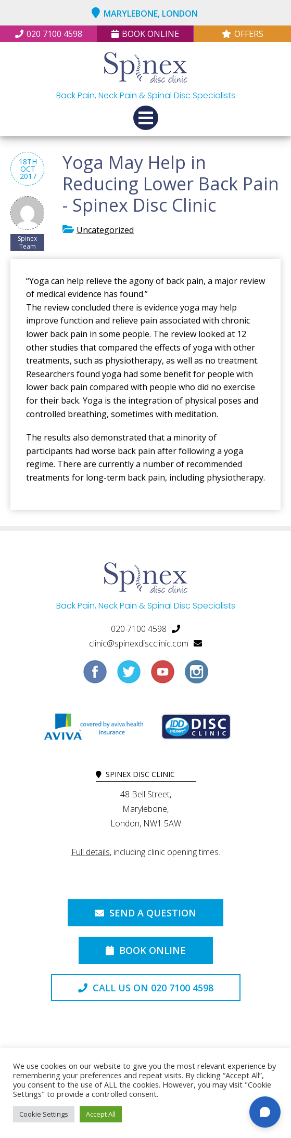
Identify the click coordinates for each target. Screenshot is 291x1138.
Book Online (145, 34)
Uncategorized (105, 230)
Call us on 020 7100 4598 (145, 987)
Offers (242, 34)
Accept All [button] (101, 1114)
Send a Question (145, 913)
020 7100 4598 (48, 34)
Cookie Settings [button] (43, 1114)
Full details (90, 852)
